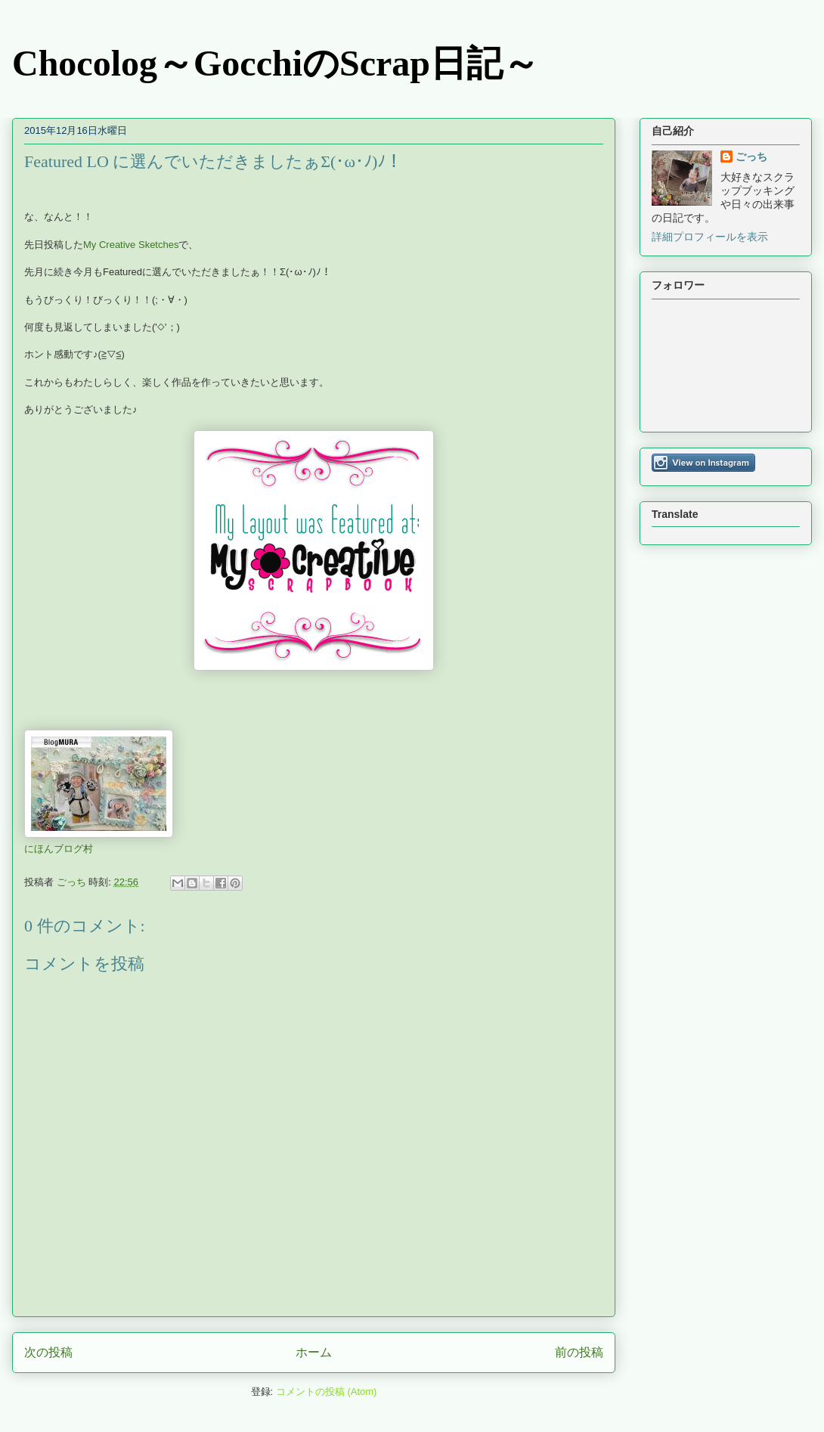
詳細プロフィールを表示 (710, 237)
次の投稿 (48, 1352)
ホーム (314, 1352)
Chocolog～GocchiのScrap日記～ (275, 63)
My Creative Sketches (130, 244)
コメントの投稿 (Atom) (326, 1391)
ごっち (751, 156)
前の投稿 (579, 1352)
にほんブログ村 (58, 848)
